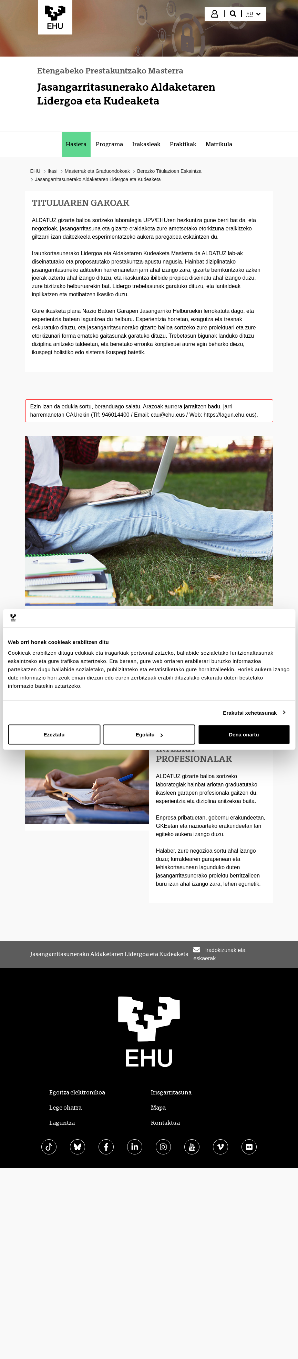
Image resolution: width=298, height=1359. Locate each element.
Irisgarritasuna (171, 1092)
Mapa (158, 1107)
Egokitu (149, 734)
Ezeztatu (54, 734)
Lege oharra (65, 1107)
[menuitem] (253, 14)
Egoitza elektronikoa (77, 1092)
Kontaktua (165, 1123)
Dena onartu (244, 734)
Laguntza (62, 1123)
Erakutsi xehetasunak (250, 712)
